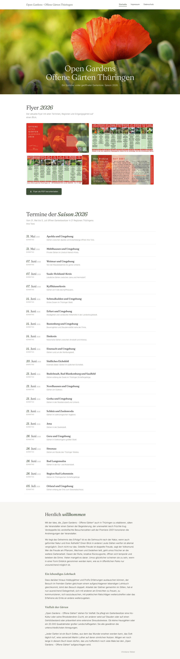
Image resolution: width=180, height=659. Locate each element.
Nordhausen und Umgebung (63, 386)
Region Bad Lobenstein (60, 473)
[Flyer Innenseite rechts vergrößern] (57, 170)
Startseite (123, 4)
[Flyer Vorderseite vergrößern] (57, 138)
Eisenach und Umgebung (61, 348)
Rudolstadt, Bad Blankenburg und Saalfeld (71, 373)
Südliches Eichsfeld (58, 361)
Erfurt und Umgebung (59, 311)
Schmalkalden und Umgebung (64, 298)
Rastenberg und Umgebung (62, 323)
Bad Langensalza (56, 461)
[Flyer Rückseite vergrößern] (122, 170)
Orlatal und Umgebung (60, 486)
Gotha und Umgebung (59, 398)
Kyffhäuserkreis (56, 286)
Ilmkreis (52, 336)
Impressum (135, 4)
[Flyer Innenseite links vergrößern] (122, 138)
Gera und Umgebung (59, 436)
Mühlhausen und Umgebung (63, 248)
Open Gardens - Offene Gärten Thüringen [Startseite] (49, 4)
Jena (49, 423)
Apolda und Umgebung (60, 236)
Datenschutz (149, 4)
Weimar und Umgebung (60, 261)
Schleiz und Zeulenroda (60, 411)
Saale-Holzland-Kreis (59, 273)
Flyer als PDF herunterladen (44, 191)
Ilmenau (51, 448)
